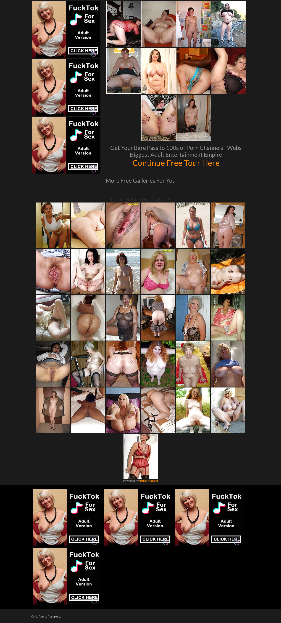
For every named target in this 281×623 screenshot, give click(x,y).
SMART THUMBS (148, 481)
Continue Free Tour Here (176, 162)
